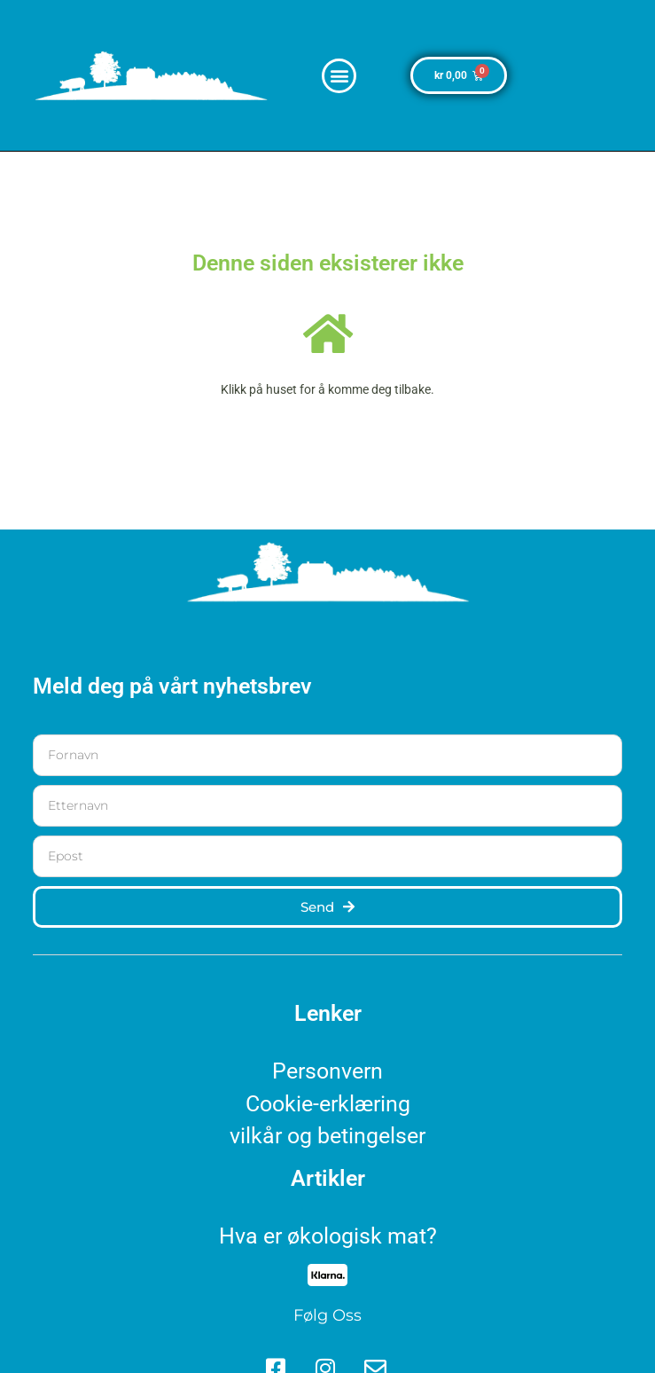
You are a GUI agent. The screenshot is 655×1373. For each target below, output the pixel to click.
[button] (339, 76)
